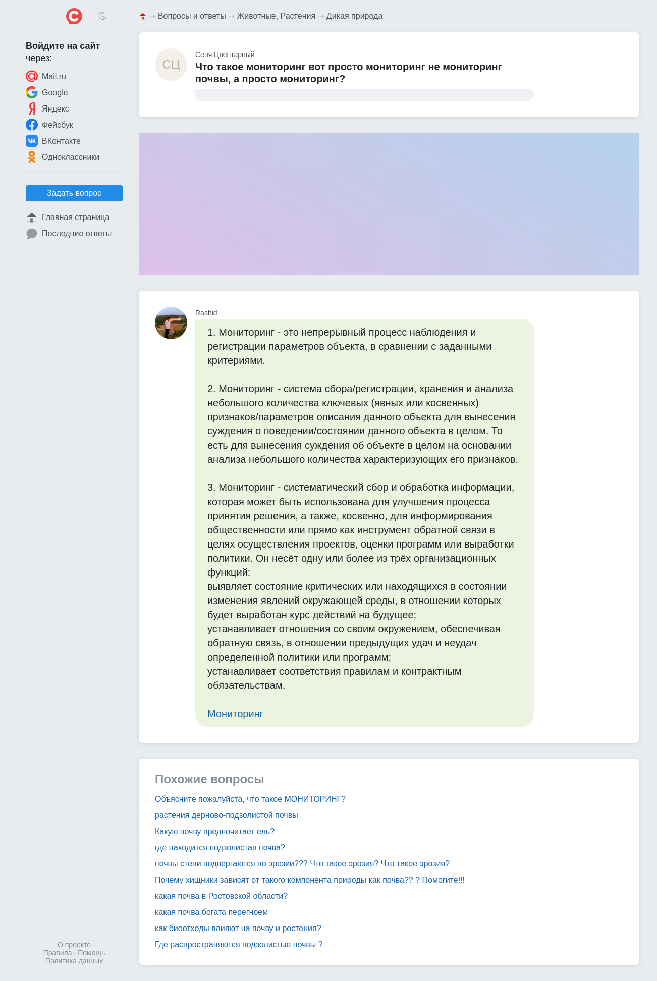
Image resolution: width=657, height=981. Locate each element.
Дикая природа (354, 16)
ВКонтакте (53, 141)
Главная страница (68, 217)
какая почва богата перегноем (211, 912)
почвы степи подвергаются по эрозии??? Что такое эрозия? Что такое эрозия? (302, 863)
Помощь (91, 953)
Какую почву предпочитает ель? (215, 831)
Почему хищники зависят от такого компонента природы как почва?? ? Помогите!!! (310, 880)
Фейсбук (49, 125)
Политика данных (74, 961)
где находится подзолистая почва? (220, 847)
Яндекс (47, 108)
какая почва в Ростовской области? (221, 896)
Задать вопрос (74, 193)
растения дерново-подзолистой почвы (226, 815)
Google (47, 92)
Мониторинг (235, 713)
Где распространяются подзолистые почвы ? (239, 944)
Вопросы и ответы (192, 16)
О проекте (74, 945)
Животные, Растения (276, 16)
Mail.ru (46, 76)
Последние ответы (69, 234)
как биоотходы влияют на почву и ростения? (238, 928)
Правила (57, 953)
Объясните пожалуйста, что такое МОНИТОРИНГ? (250, 799)
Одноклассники (62, 157)
